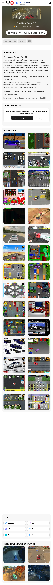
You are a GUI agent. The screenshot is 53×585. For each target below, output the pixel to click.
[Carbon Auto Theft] (39, 290)
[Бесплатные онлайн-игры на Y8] (10, 3)
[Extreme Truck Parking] (39, 234)
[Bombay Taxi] (14, 309)
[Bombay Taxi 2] (14, 327)
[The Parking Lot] (39, 365)
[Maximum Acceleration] (14, 234)
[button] (10, 94)
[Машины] (14, 535)
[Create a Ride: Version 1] (14, 141)
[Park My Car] (14, 271)
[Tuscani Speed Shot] (14, 253)
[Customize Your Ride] (39, 327)
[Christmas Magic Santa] (14, 197)
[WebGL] (14, 529)
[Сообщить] (22, 41)
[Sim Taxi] (39, 141)
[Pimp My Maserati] (14, 365)
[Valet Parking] (39, 178)
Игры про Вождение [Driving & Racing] (19, 98)
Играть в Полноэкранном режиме (26, 33)
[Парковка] (38, 535)
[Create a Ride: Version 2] (39, 309)
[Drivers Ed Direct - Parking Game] (39, 160)
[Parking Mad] (14, 383)
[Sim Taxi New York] (14, 178)
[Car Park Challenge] (14, 160)
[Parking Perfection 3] (39, 346)
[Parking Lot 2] (14, 402)
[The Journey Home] (14, 216)
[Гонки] (38, 529)
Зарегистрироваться (22, 118)
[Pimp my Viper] (14, 346)
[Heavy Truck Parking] (39, 216)
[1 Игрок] (14, 523)
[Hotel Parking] (39, 402)
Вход (38, 118)
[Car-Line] (39, 383)
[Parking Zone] (14, 290)
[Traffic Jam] (39, 253)
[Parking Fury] (39, 197)
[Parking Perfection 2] (39, 271)
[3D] (38, 523)
